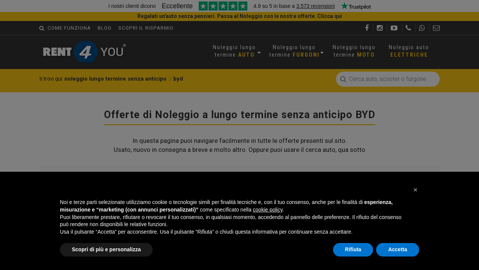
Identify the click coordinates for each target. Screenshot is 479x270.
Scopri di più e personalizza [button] (106, 249)
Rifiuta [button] (353, 249)
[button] (415, 190)
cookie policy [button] (268, 210)
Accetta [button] (397, 249)
